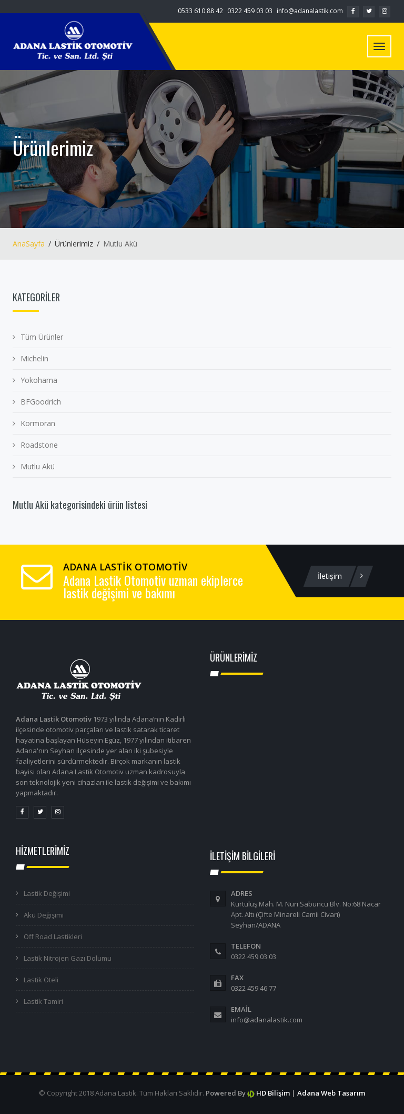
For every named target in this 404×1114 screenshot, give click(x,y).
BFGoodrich (41, 402)
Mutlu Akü (38, 466)
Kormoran (38, 423)
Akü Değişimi (44, 915)
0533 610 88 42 (200, 10)
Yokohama (39, 380)
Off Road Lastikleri (53, 936)
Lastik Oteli (41, 979)
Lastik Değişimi (47, 893)
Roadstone (39, 445)
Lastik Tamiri (43, 1001)
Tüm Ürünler (42, 337)
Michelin (34, 358)
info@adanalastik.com (310, 10)
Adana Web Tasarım (331, 1093)
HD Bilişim (273, 1093)
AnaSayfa (29, 244)
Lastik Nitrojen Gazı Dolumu (68, 958)
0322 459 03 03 (249, 10)
